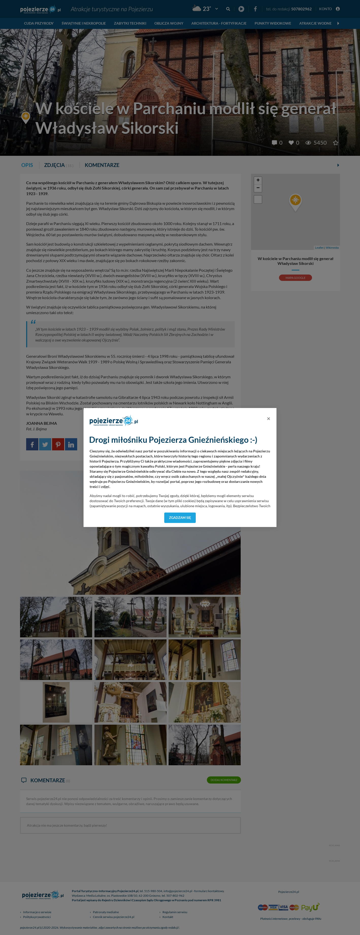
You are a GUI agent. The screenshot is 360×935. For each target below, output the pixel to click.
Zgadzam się (180, 518)
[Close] (268, 418)
